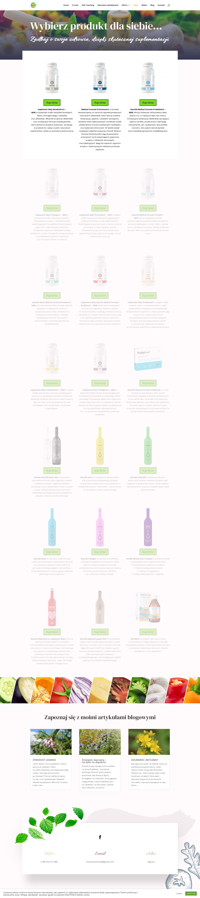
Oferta (124, 5)
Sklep (135, 5)
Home (66, 5)
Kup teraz (52, 102)
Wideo (144, 5)
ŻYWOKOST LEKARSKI (44, 759)
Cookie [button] (179, 893)
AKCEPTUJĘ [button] (191, 893)
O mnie (75, 5)
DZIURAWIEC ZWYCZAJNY (144, 759)
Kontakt (161, 5)
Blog (152, 5)
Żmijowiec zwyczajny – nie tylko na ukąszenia (94, 761)
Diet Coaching (88, 5)
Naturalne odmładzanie (107, 5)
